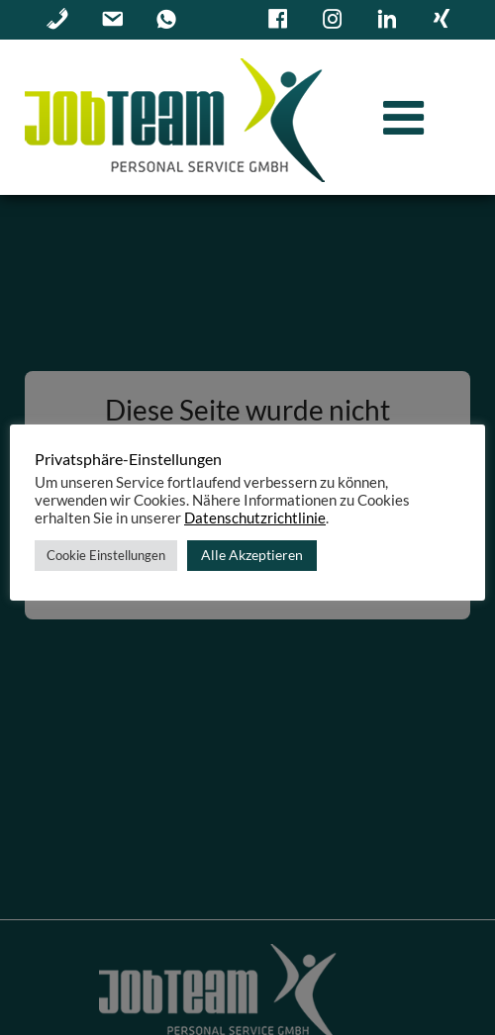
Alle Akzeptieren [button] (252, 554)
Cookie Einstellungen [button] (106, 555)
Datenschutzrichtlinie (255, 518)
